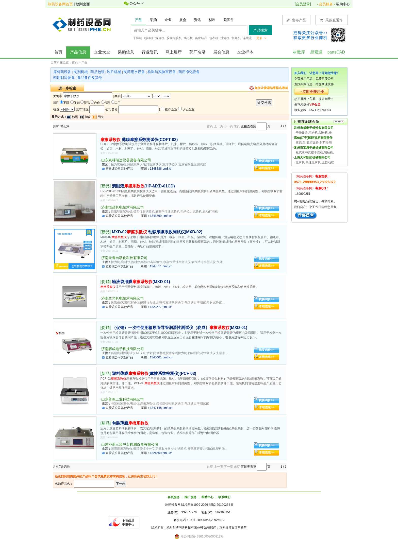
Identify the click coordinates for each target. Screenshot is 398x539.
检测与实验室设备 (161, 72)
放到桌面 (83, 4)
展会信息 (221, 52)
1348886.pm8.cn (161, 168)
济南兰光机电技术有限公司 (122, 298)
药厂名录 (197, 52)
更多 (261, 38)
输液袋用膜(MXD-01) (141, 282)
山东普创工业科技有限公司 (122, 399)
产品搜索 (260, 30)
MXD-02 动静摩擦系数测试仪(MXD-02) (157, 232)
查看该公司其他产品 (119, 168)
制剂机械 (81, 72)
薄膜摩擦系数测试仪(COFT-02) (139, 139)
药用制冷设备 (64, 78)
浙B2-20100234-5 (221, 505)
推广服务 (191, 497)
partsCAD (336, 52)
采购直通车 (331, 20)
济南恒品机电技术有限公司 (122, 207)
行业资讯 (150, 52)
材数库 (299, 52)
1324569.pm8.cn (161, 453)
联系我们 (224, 497)
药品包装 (97, 72)
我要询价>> (266, 161)
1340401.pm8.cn (161, 357)
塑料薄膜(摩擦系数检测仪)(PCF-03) (154, 373)
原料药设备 (62, 72)
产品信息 (78, 52)
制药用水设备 (134, 72)
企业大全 (102, 52)
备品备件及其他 (89, 78)
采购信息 (126, 52)
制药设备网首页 (60, 4)
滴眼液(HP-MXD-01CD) (143, 186)
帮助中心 (343, 4)
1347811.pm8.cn (161, 266)
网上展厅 (173, 52)
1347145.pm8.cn (161, 408)
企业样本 (245, 52)
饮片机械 (114, 72)
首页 (58, 52)
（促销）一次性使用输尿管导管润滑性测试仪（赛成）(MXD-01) (179, 327)
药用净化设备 (189, 72)
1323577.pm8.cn (161, 307)
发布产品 (296, 20)
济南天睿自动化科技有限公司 (124, 258)
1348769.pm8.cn (161, 216)
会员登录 (303, 4)
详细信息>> (266, 168)
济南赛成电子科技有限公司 (122, 349)
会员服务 (326, 4)
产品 (84, 62)
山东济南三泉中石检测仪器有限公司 (129, 444)
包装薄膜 (130, 423)
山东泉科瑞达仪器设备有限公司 (126, 160)
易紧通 (316, 52)
